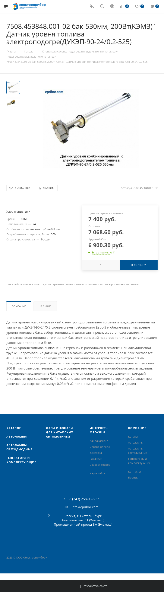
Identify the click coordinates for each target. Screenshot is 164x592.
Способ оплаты (100, 447)
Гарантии (96, 459)
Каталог (13, 428)
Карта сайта (97, 473)
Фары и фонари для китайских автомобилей (59, 432)
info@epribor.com (85, 507)
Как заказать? (99, 441)
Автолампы (16, 436)
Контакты (134, 471)
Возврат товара (100, 465)
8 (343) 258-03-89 (83, 499)
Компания (137, 428)
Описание (19, 306)
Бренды (133, 477)
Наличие (45, 306)
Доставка (96, 453)
